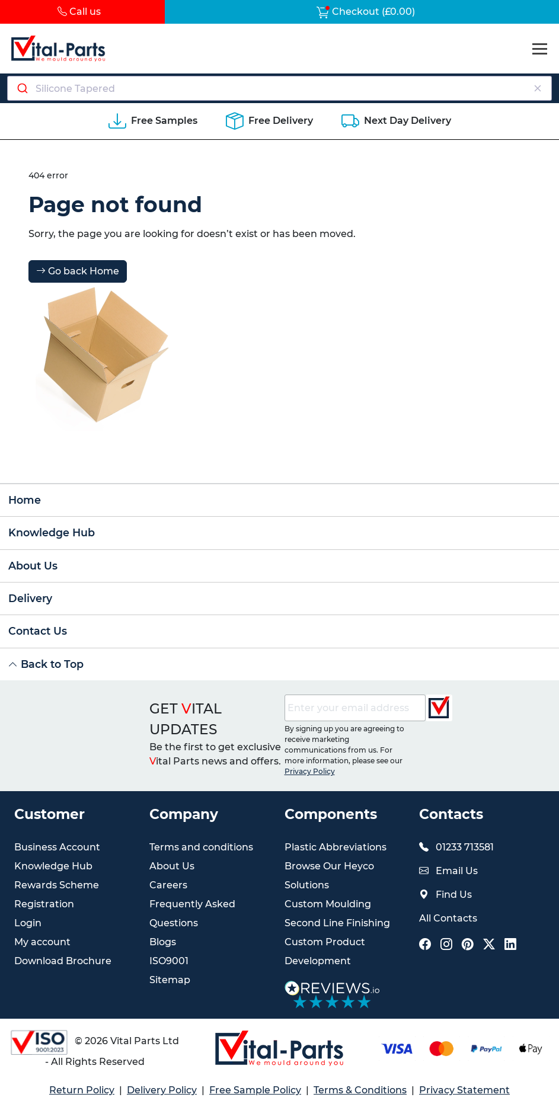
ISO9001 (169, 961)
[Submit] (22, 88)
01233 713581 (465, 847)
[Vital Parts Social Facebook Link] (425, 945)
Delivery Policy (162, 1090)
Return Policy (81, 1090)
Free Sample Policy (255, 1090)
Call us (79, 11)
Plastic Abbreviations (335, 847)
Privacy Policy (310, 771)
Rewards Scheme (56, 885)
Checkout (366, 11)
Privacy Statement (464, 1090)
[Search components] (280, 88)
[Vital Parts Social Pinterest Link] (468, 945)
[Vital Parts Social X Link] (489, 945)
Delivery (30, 598)
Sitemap (169, 980)
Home (24, 500)
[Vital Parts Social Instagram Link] (446, 945)
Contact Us (37, 631)
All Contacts (448, 918)
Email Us (457, 870)
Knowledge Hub (51, 532)
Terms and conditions (201, 847)
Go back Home (77, 271)
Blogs (162, 942)
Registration (44, 904)
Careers (168, 885)
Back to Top (46, 664)
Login (27, 923)
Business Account (57, 847)
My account (42, 942)
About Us (33, 565)
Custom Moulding (328, 904)
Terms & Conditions (360, 1090)
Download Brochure (62, 961)
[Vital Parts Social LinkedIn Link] (510, 945)
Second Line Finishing (337, 923)
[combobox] (279, 88)
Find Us (454, 894)
